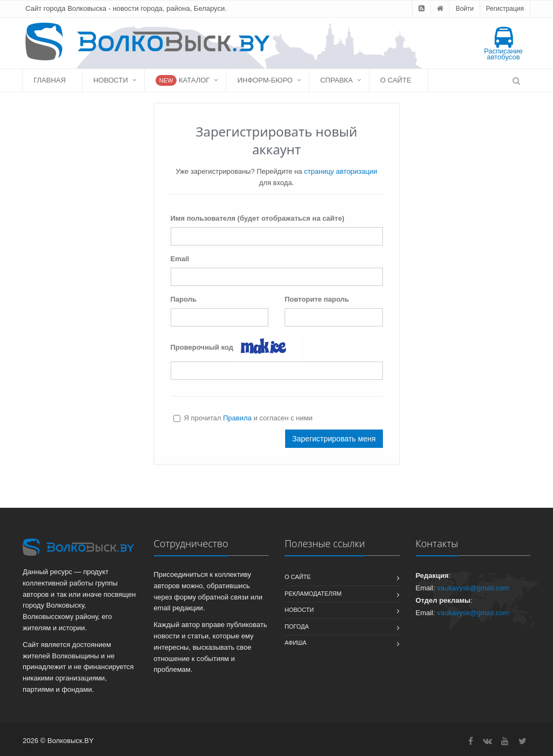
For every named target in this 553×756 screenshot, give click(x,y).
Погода (297, 626)
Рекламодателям (313, 593)
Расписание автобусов (503, 44)
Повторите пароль (317, 299)
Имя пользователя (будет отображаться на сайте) (258, 218)
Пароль (184, 299)
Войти (465, 8)
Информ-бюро (265, 80)
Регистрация (505, 8)
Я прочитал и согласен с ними (243, 418)
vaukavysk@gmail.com (473, 588)
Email (180, 259)
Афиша (296, 642)
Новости (110, 80)
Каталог (183, 80)
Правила (237, 418)
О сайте (395, 80)
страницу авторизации (340, 171)
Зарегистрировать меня (333, 438)
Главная (49, 80)
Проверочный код (202, 347)
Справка (336, 80)
